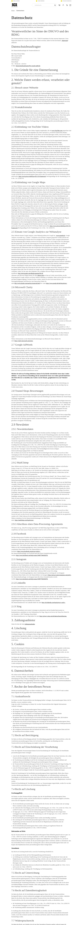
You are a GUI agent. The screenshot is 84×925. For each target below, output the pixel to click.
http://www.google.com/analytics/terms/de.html (27, 283)
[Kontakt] (59, 5)
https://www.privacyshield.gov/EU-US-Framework (32, 176)
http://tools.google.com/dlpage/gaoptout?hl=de (30, 273)
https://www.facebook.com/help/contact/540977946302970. (32, 555)
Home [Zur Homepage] (13, 10)
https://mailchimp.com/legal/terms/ (24, 520)
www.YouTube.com (57, 130)
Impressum (65, 40)
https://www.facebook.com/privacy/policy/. (28, 551)
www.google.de (60, 235)
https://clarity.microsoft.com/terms (23, 341)
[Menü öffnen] (70, 5)
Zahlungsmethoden (30, 624)
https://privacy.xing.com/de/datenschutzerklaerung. (53, 616)
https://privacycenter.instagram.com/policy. (59, 575)
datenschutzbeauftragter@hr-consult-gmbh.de (28, 66)
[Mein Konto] (63, 5)
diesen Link (40, 275)
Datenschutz (20, 10)
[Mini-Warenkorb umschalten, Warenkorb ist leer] (67, 5)
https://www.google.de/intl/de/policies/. (56, 283)
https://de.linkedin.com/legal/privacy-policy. (53, 602)
